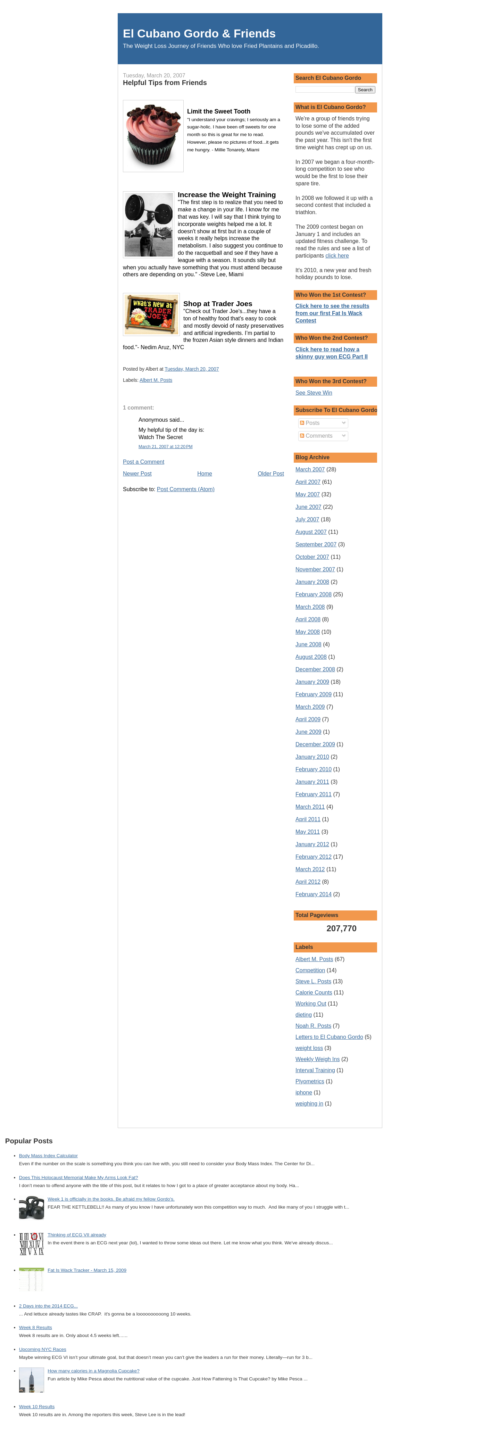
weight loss (309, 1048)
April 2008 (307, 619)
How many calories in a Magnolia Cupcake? (93, 1370)
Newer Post (137, 474)
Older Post (271, 474)
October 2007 (312, 557)
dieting (303, 1015)
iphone (303, 1092)
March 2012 (310, 869)
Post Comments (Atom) (186, 489)
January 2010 (312, 757)
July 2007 (307, 519)
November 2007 (315, 569)
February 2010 (313, 769)
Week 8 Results (35, 1327)
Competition (310, 970)
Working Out (310, 1004)
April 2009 (307, 719)
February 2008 (313, 594)
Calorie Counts (313, 992)
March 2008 (310, 607)
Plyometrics (309, 1081)
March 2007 (310, 469)
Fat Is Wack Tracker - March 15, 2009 (87, 1270)
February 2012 (313, 857)
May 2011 (307, 832)
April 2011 (307, 819)
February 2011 (313, 794)
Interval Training (315, 1070)
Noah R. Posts (313, 1026)
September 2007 (315, 544)
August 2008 (311, 657)
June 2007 (308, 507)
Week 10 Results (37, 1406)
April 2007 (307, 482)
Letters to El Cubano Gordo (329, 1037)
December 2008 (315, 669)
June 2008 (308, 644)
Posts (309, 423)
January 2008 (312, 582)
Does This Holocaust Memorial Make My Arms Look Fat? (78, 1177)
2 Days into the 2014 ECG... (48, 1306)
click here (337, 256)
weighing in (309, 1104)
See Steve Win (313, 393)
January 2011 (312, 782)
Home (204, 474)
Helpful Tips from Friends (165, 82)
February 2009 (313, 694)
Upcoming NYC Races (42, 1349)
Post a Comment (143, 462)
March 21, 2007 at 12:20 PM (166, 446)
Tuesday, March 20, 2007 (192, 369)
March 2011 (310, 807)
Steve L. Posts (313, 981)
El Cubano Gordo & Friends (199, 33)
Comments (316, 436)
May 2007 (307, 494)
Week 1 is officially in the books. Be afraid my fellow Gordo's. (111, 1199)
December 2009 (315, 744)
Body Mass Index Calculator (48, 1155)
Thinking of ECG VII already (77, 1234)
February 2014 (313, 894)
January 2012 (312, 844)
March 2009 (310, 707)
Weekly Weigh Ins (317, 1059)
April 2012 (307, 882)
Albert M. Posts (156, 380)
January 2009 (312, 682)
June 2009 (308, 732)
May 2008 (307, 632)
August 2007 (311, 532)
